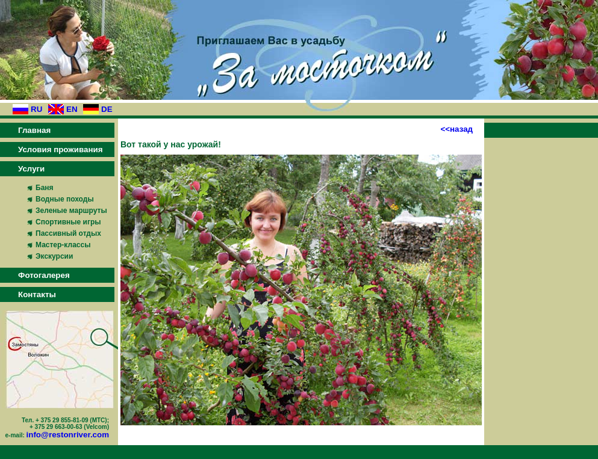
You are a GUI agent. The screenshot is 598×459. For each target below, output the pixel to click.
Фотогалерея (44, 275)
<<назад (456, 129)
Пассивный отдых (68, 233)
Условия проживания (60, 149)
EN (72, 109)
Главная (34, 130)
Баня (45, 187)
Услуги (31, 168)
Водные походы (65, 199)
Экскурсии (54, 256)
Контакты (37, 294)
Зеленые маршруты (71, 210)
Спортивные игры (68, 222)
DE (107, 109)
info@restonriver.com (67, 434)
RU (36, 109)
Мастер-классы (63, 245)
